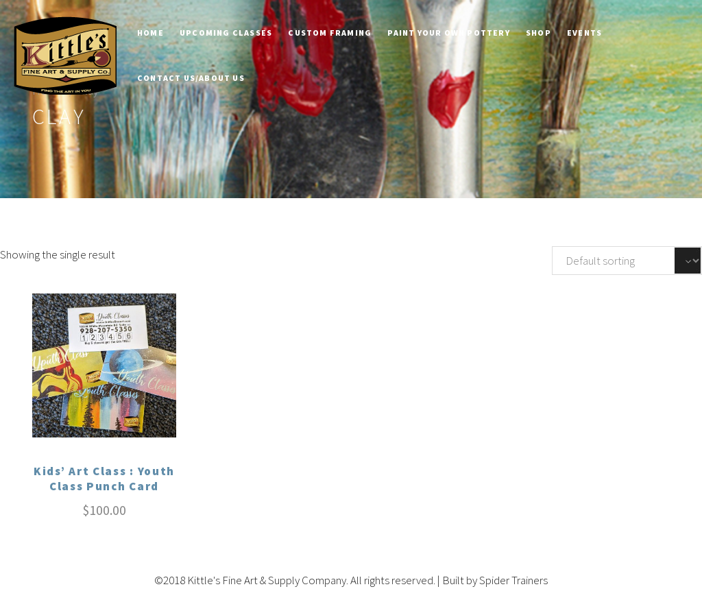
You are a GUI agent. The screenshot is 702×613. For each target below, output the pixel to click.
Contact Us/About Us (191, 78)
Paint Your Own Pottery (448, 32)
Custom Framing (330, 32)
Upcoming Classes (226, 32)
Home (150, 32)
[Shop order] (627, 260)
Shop (538, 32)
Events (584, 32)
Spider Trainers (513, 580)
